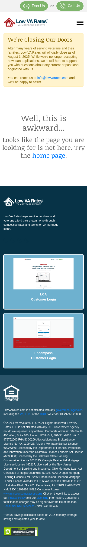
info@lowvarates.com (52, 78)
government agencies (69, 410)
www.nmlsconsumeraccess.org (22, 493)
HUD (43, 414)
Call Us (70, 6)
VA (21, 414)
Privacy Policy (17, 497)
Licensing (42, 497)
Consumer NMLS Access (18, 506)
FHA (28, 414)
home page (48, 155)
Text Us (34, 6)
